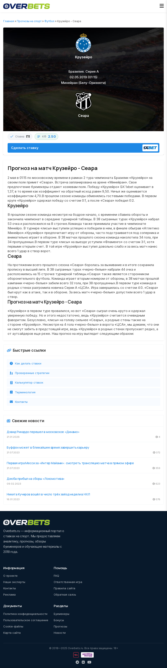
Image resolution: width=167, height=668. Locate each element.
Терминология (22, 392)
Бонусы (59, 620)
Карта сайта (12, 632)
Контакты (18, 401)
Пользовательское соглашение (25, 620)
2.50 (52, 136)
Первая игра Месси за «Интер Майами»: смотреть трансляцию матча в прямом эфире (70, 463)
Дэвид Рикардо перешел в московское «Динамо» (43, 432)
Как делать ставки (25, 363)
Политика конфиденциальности (25, 614)
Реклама (9, 594)
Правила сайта (64, 588)
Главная (8, 21)
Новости (60, 632)
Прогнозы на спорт (29, 21)
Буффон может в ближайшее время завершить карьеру (48, 447)
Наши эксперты (14, 582)
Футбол (49, 21)
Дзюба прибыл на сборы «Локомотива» (36, 479)
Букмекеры (61, 614)
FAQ (56, 575)
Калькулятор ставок (26, 382)
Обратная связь (65, 594)
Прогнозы (60, 626)
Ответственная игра (68, 582)
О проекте (10, 575)
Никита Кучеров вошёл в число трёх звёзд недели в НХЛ (48, 494)
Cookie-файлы (13, 626)
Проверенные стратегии (29, 373)
